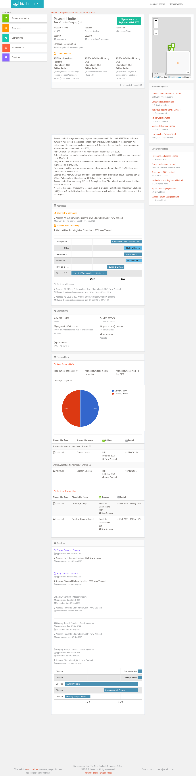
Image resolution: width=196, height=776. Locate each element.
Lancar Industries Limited (163, 101)
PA (81, 12)
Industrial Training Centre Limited (166, 110)
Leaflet (156, 77)
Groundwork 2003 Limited (163, 172)
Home (54, 12)
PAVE (92, 12)
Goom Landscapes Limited (163, 164)
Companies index (66, 12)
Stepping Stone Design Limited (165, 196)
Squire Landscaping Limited (164, 188)
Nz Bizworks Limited (161, 117)
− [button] (156, 25)
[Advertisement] (24, 111)
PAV (86, 12)
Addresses (16, 28)
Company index (176, 4)
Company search (157, 4)
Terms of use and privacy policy (98, 772)
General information (20, 18)
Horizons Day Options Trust (164, 134)
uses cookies (32, 769)
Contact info (17, 37)
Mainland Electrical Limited (163, 126)
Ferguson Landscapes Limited (165, 156)
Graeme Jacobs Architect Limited (166, 93)
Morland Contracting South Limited (167, 180)
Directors (16, 57)
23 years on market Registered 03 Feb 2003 (129, 21)
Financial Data (18, 47)
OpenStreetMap (175, 77)
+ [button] (156, 21)
